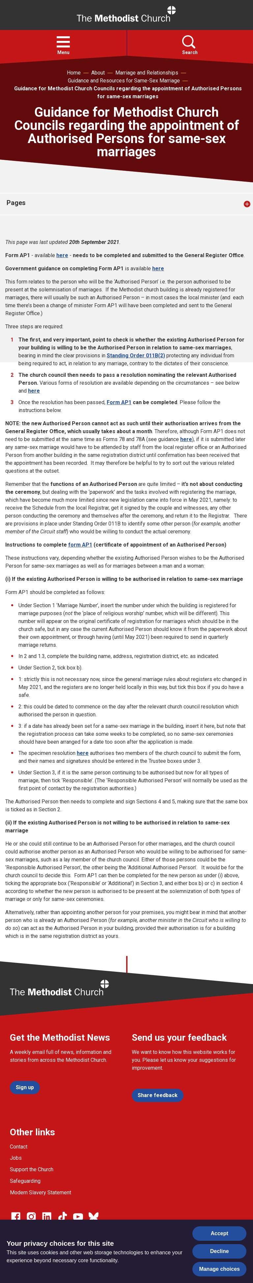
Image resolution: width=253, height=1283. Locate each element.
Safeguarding (25, 1181)
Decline (219, 1251)
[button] (63, 41)
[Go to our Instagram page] (31, 1217)
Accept (219, 1233)
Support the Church (31, 1169)
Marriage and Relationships (146, 73)
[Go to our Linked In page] (47, 1217)
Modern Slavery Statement (40, 1192)
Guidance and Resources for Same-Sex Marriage (124, 80)
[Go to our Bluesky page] (93, 1217)
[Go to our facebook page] (16, 1217)
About (98, 73)
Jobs (16, 1158)
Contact (18, 1147)
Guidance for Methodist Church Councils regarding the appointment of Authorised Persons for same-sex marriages (128, 92)
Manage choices (219, 1269)
